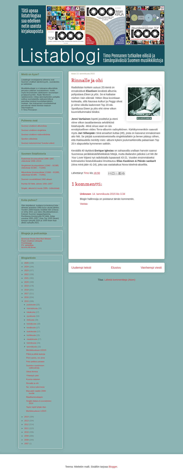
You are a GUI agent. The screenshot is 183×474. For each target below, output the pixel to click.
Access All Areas (28, 247)
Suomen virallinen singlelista (33, 130)
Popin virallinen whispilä (31, 241)
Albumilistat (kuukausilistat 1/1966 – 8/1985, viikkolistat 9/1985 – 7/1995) (40, 173)
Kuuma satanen (33, 379)
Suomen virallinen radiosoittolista (35, 134)
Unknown (85, 194)
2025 (26, 263)
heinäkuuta (32, 324)
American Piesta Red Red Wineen (36, 239)
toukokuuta (32, 331)
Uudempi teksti (81, 267)
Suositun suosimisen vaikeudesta (35, 366)
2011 (26, 428)
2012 (26, 424)
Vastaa (84, 203)
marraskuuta (32, 308)
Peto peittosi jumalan (35, 361)
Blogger (113, 466)
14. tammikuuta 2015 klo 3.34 (108, 194)
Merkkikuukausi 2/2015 (36, 350)
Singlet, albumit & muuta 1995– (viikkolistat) (40, 188)
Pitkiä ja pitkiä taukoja (35, 354)
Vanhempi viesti (151, 267)
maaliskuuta (32, 339)
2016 (26, 297)
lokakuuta (31, 312)
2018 (26, 290)
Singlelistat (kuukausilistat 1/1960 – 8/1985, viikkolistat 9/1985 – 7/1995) (40, 166)
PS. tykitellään (27, 245)
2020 (26, 282)
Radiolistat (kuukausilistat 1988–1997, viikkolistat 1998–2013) (37, 160)
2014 (26, 417)
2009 (26, 436)
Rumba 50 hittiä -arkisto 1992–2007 (36, 184)
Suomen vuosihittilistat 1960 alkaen (36, 179)
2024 (26, 267)
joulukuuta (31, 305)
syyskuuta (31, 316)
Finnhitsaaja (26, 243)
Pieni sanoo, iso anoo (35, 358)
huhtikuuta (31, 335)
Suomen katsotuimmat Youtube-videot (37, 143)
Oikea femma (32, 371)
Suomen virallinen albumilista (34, 126)
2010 (26, 432)
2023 (26, 270)
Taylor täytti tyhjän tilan (36, 407)
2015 (26, 301)
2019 (26, 286)
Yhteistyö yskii (32, 375)
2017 (26, 293)
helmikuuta (32, 343)
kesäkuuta (31, 327)
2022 (26, 274)
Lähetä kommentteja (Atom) (119, 279)
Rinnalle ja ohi (32, 383)
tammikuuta (32, 347)
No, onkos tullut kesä (35, 387)
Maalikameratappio (34, 397)
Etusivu (116, 267)
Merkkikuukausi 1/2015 (36, 411)
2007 (26, 443)
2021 (26, 278)
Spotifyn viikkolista (29, 139)
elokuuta (31, 320)
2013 (26, 421)
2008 (26, 440)
